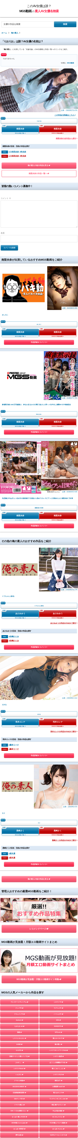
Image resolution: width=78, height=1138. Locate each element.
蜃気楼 (58, 955)
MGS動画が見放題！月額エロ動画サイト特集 (39, 655)
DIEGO (58, 919)
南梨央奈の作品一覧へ (39, 173)
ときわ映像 (58, 1004)
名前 (3, 233)
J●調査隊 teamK (58, 762)
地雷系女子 (19, 979)
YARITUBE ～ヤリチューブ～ (19, 865)
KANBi (19, 720)
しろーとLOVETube (58, 847)
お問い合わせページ (39, 1119)
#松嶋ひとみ (14, 448)
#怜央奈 (23, 152)
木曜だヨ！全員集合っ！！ (58, 816)
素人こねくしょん (58, 744)
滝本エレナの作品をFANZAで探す (63, 499)
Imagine (19, 822)
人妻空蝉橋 (19, 883)
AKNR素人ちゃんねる (19, 798)
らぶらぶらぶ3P (58, 931)
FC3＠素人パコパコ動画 (58, 798)
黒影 (19, 840)
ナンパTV (19, 683)
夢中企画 (19, 810)
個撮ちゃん (58, 979)
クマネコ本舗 (19, 756)
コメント (6, 198)
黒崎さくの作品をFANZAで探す (64, 564)
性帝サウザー (58, 937)
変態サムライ (19, 1016)
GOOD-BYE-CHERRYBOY (19, 986)
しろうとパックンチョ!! (19, 919)
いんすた (19, 750)
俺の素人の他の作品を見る (39, 165)
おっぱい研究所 (20, 804)
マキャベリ (19, 998)
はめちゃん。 (19, 973)
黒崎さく (20, 554)
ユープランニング (58, 925)
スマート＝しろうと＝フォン (19, 907)
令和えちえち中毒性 (19, 931)
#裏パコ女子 (58, 901)
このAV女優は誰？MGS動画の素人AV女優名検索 (38, 1113)
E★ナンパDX (19, 774)
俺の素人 (58, 720)
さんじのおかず (58, 986)
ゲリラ (19, 816)
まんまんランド (58, 967)
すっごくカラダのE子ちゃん (58, 877)
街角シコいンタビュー (19, 1004)
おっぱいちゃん (58, 804)
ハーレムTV (58, 689)
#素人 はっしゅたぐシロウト (19, 901)
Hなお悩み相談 (58, 786)
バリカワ (58, 828)
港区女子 (58, 756)
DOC (19, 828)
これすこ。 (19, 738)
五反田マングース (58, 1010)
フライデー (19, 967)
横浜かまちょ (19, 925)
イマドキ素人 (19, 780)
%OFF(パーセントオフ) (58, 810)
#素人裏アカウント (58, 780)
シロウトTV (58, 677)
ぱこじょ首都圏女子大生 (58, 738)
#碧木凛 (12, 577)
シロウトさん (58, 913)
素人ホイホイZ (58, 714)
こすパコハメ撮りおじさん (19, 834)
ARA (58, 695)
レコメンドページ (39, 628)
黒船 (19, 708)
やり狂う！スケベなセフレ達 (19, 913)
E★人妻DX (58, 883)
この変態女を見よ (58, 889)
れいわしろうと (58, 792)
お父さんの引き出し (19, 943)
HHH (19, 895)
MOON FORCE (58, 840)
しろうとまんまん (19, 714)
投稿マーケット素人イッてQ (19, 732)
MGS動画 (70, 63)
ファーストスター (58, 998)
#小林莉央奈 (14, 152)
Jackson (19, 695)
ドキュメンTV (19, 689)
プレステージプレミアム (19, 677)
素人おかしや (58, 768)
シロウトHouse (19, 744)
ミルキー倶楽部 (58, 973)
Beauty (58, 871)
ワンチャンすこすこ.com (58, 774)
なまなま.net (19, 701)
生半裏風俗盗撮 (58, 895)
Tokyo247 (58, 853)
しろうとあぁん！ (58, 949)
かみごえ (58, 907)
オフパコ (19, 871)
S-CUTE (19, 726)
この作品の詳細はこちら (65, 115)
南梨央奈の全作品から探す (66, 138)
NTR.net (58, 708)
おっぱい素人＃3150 (19, 792)
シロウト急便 (58, 732)
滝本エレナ (20, 489)
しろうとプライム (58, 834)
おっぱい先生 (19, 937)
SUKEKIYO (58, 701)
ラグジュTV (58, 683)
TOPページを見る (39, 1028)
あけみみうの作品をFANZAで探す (63, 434)
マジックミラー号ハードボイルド (58, 961)
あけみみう (20, 425)
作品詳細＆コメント (39, 299)
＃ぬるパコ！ (58, 943)
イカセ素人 (58, 992)
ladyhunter (19, 859)
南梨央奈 (20, 129)
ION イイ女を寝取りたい (19, 786)
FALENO (19, 992)
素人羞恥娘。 (19, 961)
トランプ (19, 877)
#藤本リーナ (14, 512)
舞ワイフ (58, 822)
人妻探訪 (19, 955)
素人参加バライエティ (58, 859)
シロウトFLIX (58, 750)
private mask (19, 853)
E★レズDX (19, 889)
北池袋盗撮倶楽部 (19, 768)
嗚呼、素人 (58, 1016)
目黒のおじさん (20, 1010)
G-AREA (19, 847)
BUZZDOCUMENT (19, 762)
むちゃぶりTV (19, 949)
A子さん (58, 865)
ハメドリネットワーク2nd (58, 726)
